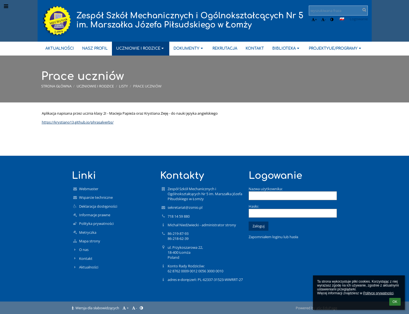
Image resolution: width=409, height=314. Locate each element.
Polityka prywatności (96, 223)
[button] (342, 19)
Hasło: (254, 206)
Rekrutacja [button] (224, 48)
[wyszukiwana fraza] (338, 11)
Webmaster (88, 188)
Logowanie (359, 18)
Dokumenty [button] (188, 48)
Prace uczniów (147, 86)
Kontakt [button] (255, 48)
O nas (84, 249)
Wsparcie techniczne (96, 197)
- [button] (323, 19)
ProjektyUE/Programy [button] (335, 48)
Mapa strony (89, 240)
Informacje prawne (94, 214)
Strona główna (56, 86)
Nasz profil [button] (95, 48)
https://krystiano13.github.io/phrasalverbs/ (78, 122)
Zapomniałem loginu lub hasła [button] (273, 236)
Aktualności (88, 267)
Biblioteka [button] (286, 48)
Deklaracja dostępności (98, 206)
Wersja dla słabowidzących (96, 307)
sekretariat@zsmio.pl (185, 207)
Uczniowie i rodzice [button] (140, 48)
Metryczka (87, 232)
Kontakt (85, 258)
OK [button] (395, 302)
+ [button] (314, 19)
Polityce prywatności (378, 293)
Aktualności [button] (59, 48)
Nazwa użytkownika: (266, 188)
